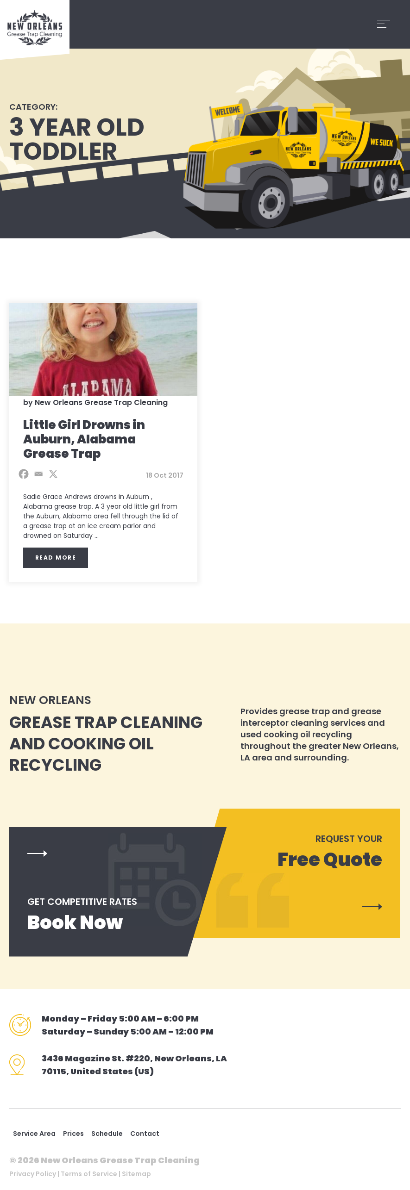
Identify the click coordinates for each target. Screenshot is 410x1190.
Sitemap (136, 1173)
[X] (53, 473)
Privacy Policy (32, 1173)
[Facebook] (23, 473)
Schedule (107, 1133)
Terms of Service (89, 1173)
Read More (55, 557)
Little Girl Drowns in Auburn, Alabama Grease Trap (84, 439)
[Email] (38, 473)
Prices (73, 1133)
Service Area (34, 1133)
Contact (144, 1133)
